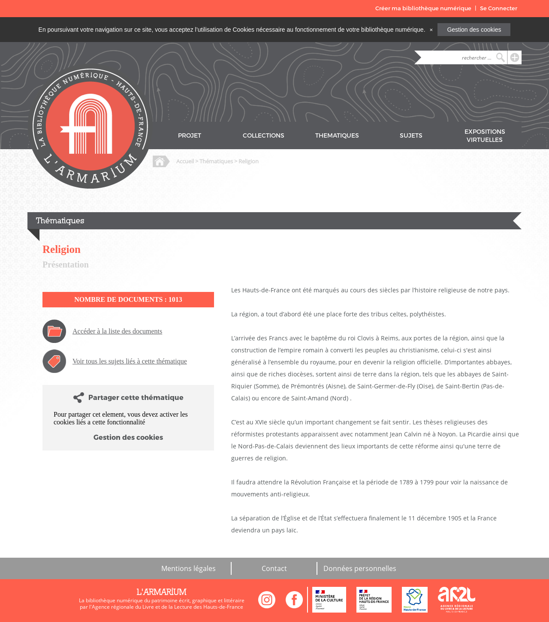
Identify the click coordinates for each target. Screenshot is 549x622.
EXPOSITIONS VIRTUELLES (485, 136)
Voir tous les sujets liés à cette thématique (129, 361)
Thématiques (216, 161)
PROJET (189, 136)
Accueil (185, 161)
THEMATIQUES (337, 136)
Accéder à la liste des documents (117, 331)
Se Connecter (498, 8)
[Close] (431, 29)
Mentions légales (188, 568)
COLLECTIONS (263, 136)
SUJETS (411, 136)
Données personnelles (359, 568)
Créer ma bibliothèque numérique (423, 8)
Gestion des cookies (474, 29)
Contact (274, 568)
